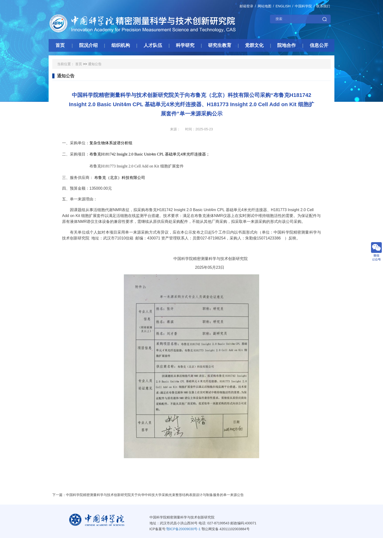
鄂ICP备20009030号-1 (183, 529)
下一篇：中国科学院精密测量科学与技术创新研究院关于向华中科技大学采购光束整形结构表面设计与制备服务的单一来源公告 (148, 495)
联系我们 (323, 6)
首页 (78, 64)
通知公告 (95, 64)
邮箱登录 (246, 6)
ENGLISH (283, 6)
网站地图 (264, 6)
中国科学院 (303, 6)
